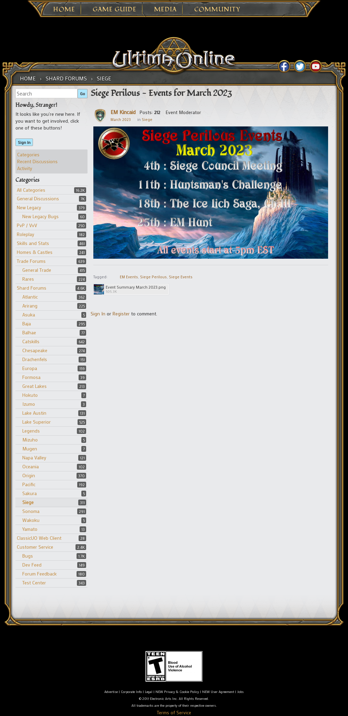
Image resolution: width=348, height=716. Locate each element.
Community (217, 9)
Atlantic (30, 296)
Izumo (28, 404)
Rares (28, 279)
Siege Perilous (153, 277)
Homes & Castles (35, 252)
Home (64, 9)
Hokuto (30, 395)
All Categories (31, 190)
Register (121, 313)
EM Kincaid (123, 112)
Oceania (30, 466)
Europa (29, 368)
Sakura (29, 493)
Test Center (34, 582)
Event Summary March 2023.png (136, 287)
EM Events (129, 277)
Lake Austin (34, 413)
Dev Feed (32, 564)
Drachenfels (34, 359)
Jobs (240, 692)
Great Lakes (34, 386)
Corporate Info (131, 692)
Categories (28, 154)
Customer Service (35, 547)
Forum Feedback (39, 573)
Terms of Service (174, 712)
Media (165, 9)
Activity (24, 168)
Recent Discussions (37, 161)
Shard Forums (31, 287)
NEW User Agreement (218, 692)
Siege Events (181, 277)
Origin (28, 475)
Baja (26, 323)
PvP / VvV (27, 225)
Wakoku (30, 520)
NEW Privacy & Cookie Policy (177, 692)
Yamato (29, 529)
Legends (31, 430)
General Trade (36, 270)
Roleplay (25, 234)
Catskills (30, 341)
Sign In (24, 142)
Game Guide (115, 9)
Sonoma (30, 511)
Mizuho (30, 439)
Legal (148, 692)
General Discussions (38, 198)
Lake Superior (36, 421)
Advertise (111, 692)
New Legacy (29, 207)
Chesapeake (34, 350)
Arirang (29, 305)
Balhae (29, 332)
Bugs (27, 555)
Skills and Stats (33, 243)
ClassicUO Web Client (39, 538)
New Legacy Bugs (40, 216)
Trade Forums (31, 261)
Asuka (28, 314)
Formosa (31, 377)
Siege (28, 502)
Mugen (29, 448)
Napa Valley (34, 457)
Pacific (28, 484)
